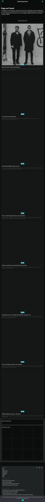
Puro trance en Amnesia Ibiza (9, 116)
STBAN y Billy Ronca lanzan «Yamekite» (11, 414)
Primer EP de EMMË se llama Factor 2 (11, 166)
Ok (22, 500)
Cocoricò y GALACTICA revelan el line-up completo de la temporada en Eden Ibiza (17, 494)
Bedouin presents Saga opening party (11, 67)
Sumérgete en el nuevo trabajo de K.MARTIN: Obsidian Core (16, 315)
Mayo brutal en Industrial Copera (8, 480)
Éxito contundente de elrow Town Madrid (12, 364)
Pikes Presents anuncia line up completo (10, 485)
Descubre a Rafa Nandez (7, 482)
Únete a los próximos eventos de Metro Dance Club (14, 265)
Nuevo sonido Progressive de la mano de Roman (13, 215)
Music (22, 312)
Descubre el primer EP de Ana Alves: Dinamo (10, 483)
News (22, 64)
